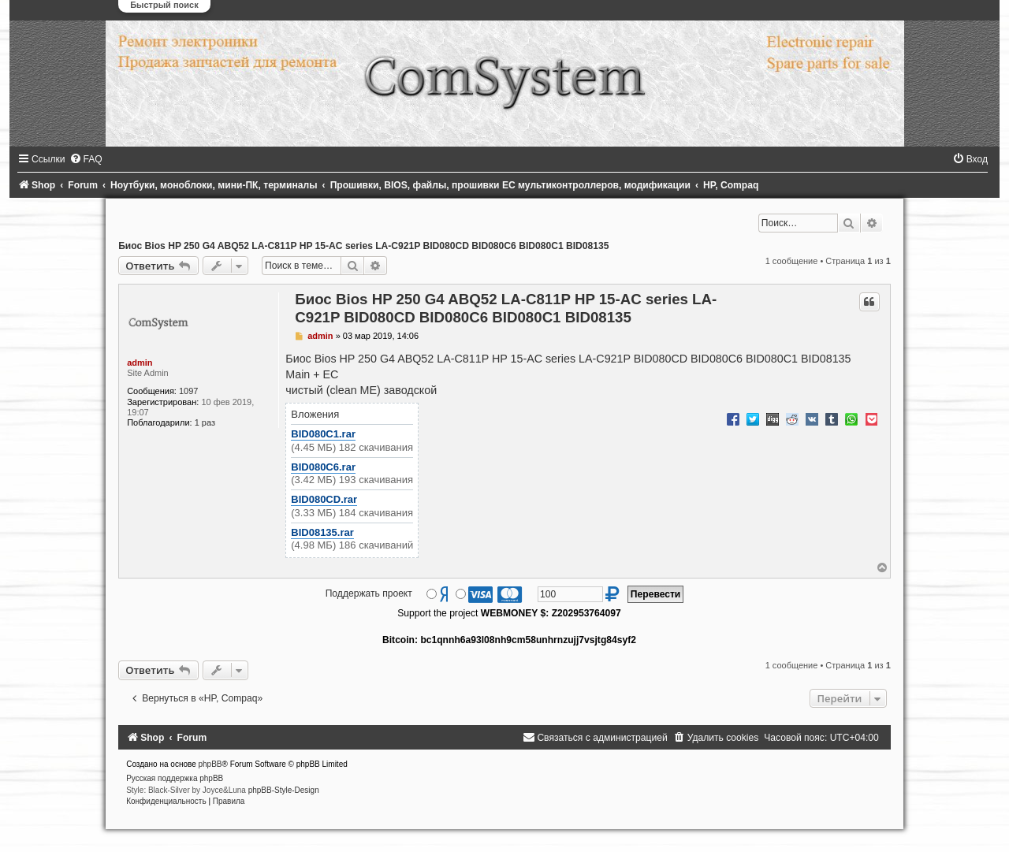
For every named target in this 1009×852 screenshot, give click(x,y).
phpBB (210, 764)
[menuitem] (85, 159)
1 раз (205, 422)
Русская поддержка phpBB (174, 778)
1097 (188, 391)
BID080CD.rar (324, 499)
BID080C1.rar (323, 434)
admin (139, 362)
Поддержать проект (369, 593)
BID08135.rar (322, 532)
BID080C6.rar (323, 467)
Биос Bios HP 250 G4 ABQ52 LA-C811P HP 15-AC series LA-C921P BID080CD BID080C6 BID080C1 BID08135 (363, 245)
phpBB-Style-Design (283, 790)
